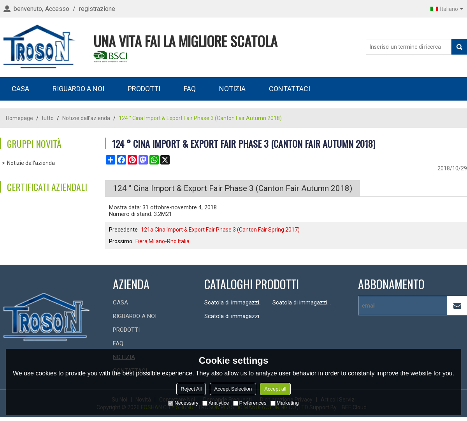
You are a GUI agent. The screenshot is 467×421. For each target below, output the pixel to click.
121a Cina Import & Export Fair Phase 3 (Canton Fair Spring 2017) (220, 229)
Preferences (250, 403)
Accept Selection (233, 389)
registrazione (97, 8)
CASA (20, 89)
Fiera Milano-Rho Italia (162, 241)
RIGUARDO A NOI (78, 89)
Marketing (284, 403)
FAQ (190, 89)
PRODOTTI (144, 89)
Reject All (191, 389)
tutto (48, 118)
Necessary (183, 403)
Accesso (57, 8)
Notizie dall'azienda (86, 118)
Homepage (19, 118)
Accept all (275, 389)
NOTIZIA (232, 89)
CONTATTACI (289, 89)
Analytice (215, 403)
